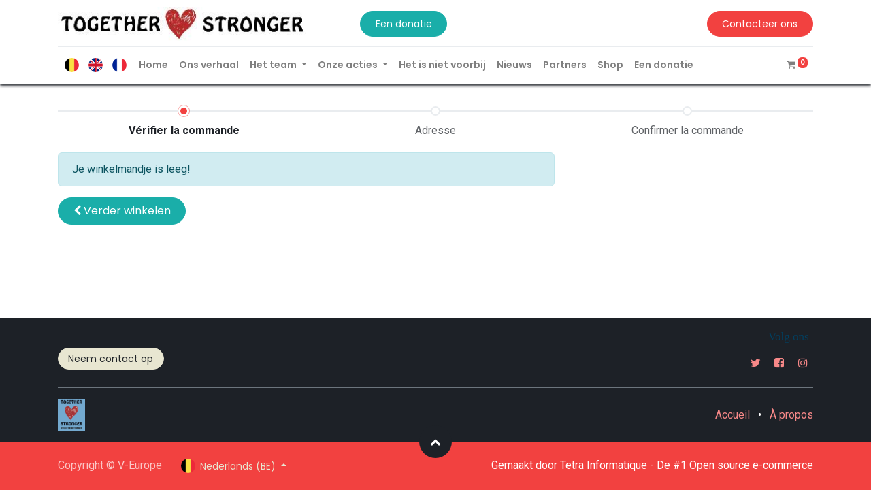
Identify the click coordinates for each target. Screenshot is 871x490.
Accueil (732, 414)
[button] (122, 211)
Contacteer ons (760, 24)
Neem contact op (110, 358)
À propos (791, 414)
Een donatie (404, 24)
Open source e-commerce (751, 465)
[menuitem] (153, 65)
